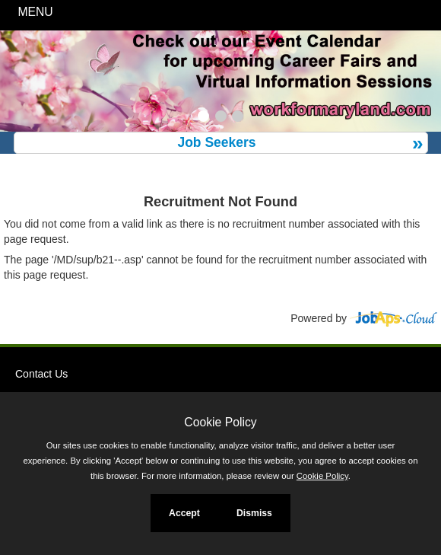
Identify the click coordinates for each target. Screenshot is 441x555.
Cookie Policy (220, 422)
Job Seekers (216, 142)
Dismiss (254, 513)
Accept (184, 513)
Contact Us (41, 374)
